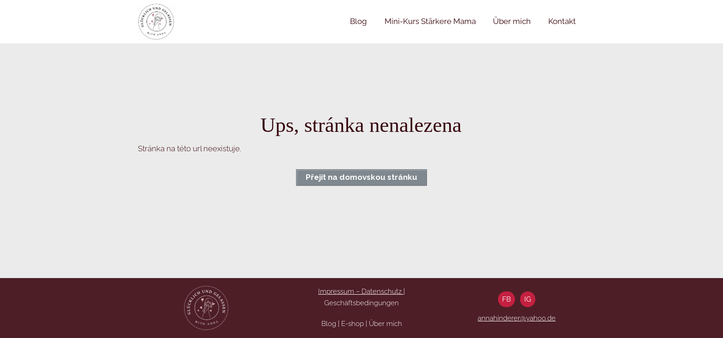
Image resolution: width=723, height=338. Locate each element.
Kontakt (562, 21)
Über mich (512, 21)
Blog (358, 21)
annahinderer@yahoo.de (517, 318)
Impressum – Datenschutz (360, 291)
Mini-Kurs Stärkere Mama (430, 21)
